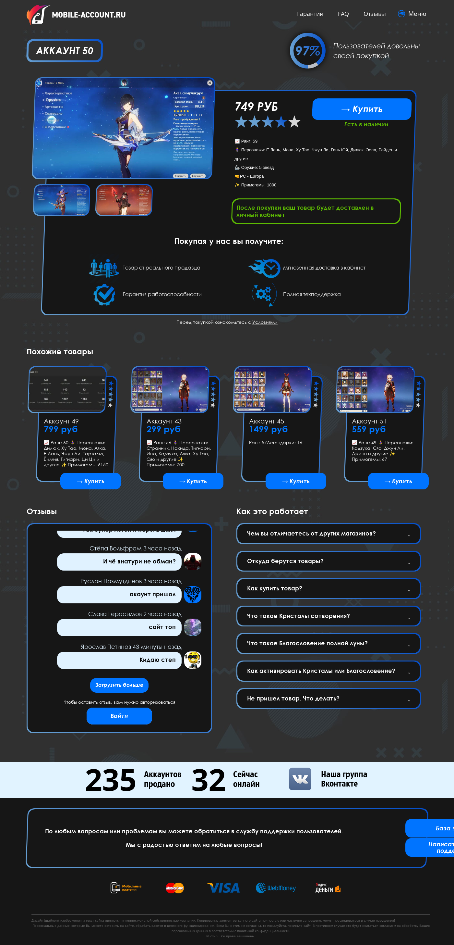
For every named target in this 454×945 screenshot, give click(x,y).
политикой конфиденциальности (263, 930)
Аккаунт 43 (163, 422)
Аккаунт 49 (61, 422)
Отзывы (373, 14)
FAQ (341, 14)
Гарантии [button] (308, 14)
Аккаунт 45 (266, 422)
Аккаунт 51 (369, 422)
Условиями (265, 324)
